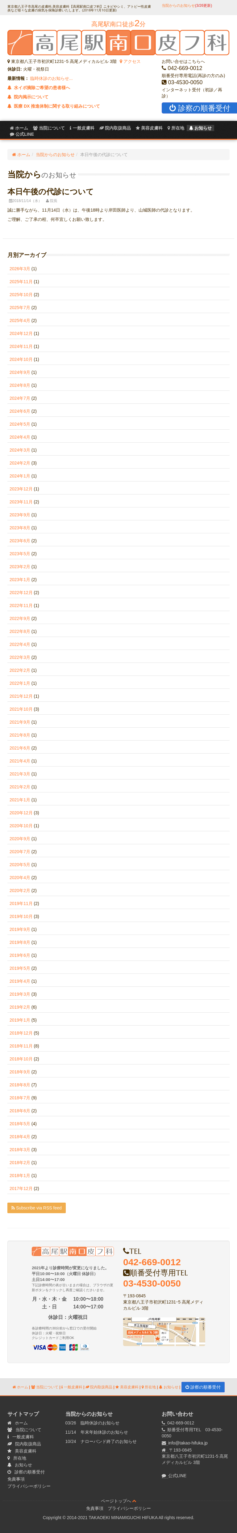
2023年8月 (20, 527)
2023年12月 (21, 488)
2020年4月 (20, 877)
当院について (49, 128)
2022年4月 (20, 644)
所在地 (176, 128)
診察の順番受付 (203, 1387)
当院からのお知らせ (187, 5)
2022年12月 (21, 592)
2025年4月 (20, 320)
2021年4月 (20, 760)
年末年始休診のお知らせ (104, 1432)
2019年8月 (20, 942)
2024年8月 (20, 385)
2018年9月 (20, 1071)
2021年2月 (20, 786)
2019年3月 (20, 994)
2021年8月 (20, 735)
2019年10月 (21, 916)
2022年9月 (20, 618)
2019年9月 (20, 929)
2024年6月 (20, 411)
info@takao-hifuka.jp (188, 1442)
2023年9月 (20, 514)
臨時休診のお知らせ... (51, 78)
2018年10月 (21, 1058)
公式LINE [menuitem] (22, 134)
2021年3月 (20, 773)
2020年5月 (20, 864)
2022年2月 (20, 670)
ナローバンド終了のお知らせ (109, 1441)
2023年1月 (20, 579)
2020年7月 (20, 851)
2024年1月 (20, 475)
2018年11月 (21, 1045)
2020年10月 (21, 825)
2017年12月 (21, 1188)
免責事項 (16, 1479)
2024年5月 (20, 424)
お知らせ (200, 128)
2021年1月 (20, 799)
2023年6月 (20, 540)
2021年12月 (21, 696)
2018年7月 (20, 1097)
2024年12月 (21, 333)
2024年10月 (21, 359)
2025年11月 (21, 281)
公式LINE (177, 1475)
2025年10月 (21, 294)
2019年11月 (21, 903)
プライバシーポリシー (29, 1486)
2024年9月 (20, 372)
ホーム (19, 128)
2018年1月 (20, 1175)
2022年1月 (20, 683)
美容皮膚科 (127, 1387)
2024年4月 (20, 437)
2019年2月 (20, 1007)
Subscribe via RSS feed (36, 1207)
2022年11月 (21, 605)
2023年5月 (20, 553)
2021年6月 (20, 748)
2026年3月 (20, 268)
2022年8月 (20, 631)
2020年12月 (21, 812)
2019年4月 (20, 981)
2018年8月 (20, 1084)
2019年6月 (20, 955)
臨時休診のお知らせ (100, 1422)
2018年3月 (20, 1149)
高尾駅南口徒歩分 (118, 24)
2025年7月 (20, 307)
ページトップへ (118, 1500)
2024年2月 (20, 463)
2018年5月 (20, 1123)
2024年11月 (21, 346)
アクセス (130, 61)
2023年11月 (21, 501)
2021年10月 (21, 709)
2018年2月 (20, 1162)
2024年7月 (20, 398)
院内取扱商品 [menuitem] (115, 128)
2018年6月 (20, 1110)
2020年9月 (20, 838)
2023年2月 (20, 566)
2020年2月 (20, 890)
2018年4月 (20, 1136)
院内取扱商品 (99, 1387)
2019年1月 (20, 1020)
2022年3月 (20, 657)
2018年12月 (21, 1033)
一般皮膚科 (82, 128)
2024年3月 (20, 450)
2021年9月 (20, 722)
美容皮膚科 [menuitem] (149, 128)
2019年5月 (20, 968)
